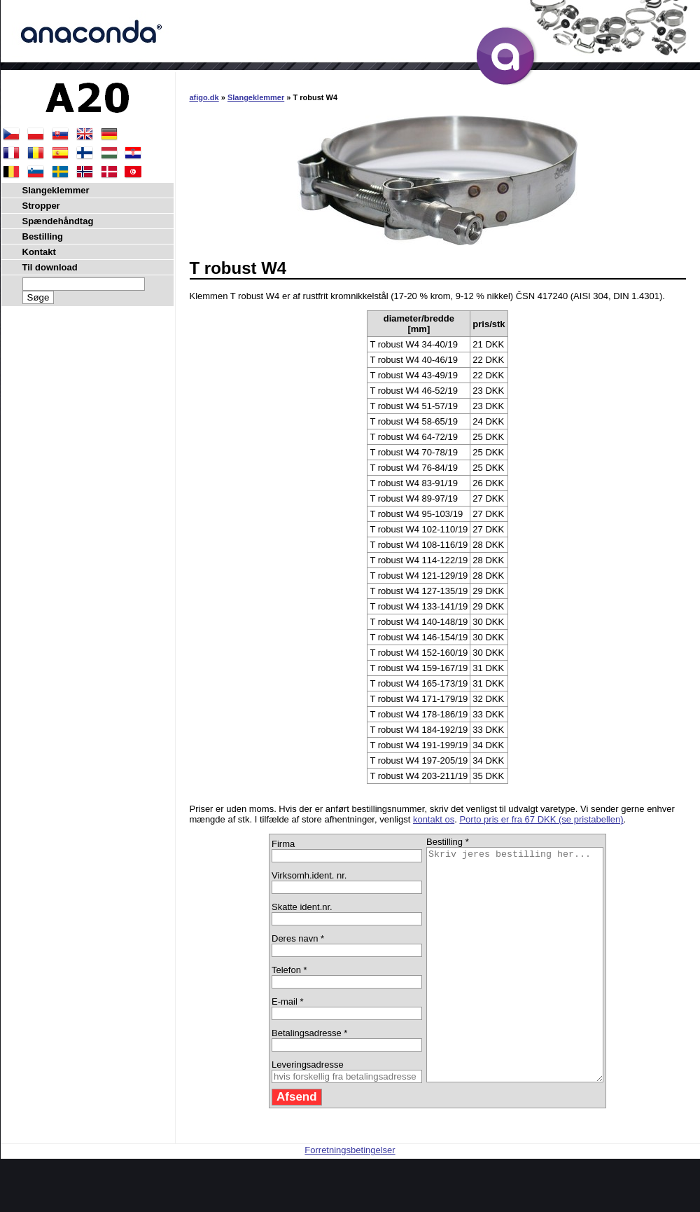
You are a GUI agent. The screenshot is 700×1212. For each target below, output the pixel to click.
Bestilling (43, 236)
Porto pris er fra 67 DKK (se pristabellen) (541, 819)
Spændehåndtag (58, 221)
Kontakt (39, 252)
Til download (50, 267)
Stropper (41, 205)
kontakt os (433, 819)
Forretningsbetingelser (349, 1196)
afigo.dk (204, 97)
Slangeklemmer (255, 97)
